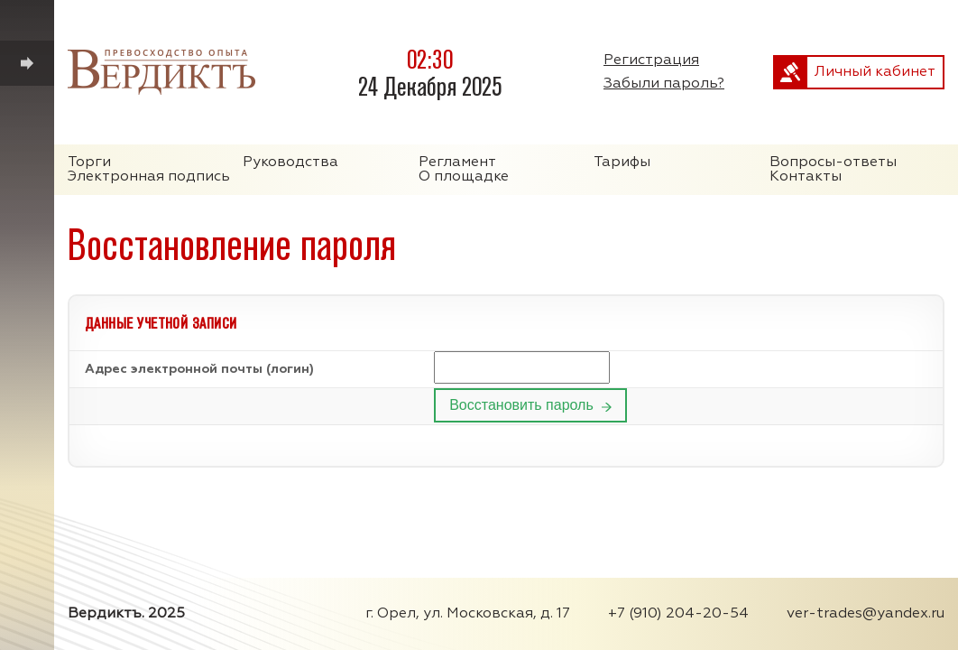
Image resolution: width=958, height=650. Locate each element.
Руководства (290, 162)
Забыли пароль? (663, 84)
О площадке (464, 177)
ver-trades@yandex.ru (865, 614)
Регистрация (651, 60)
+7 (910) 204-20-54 (678, 614)
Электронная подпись (149, 177)
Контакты (805, 177)
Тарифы (622, 162)
